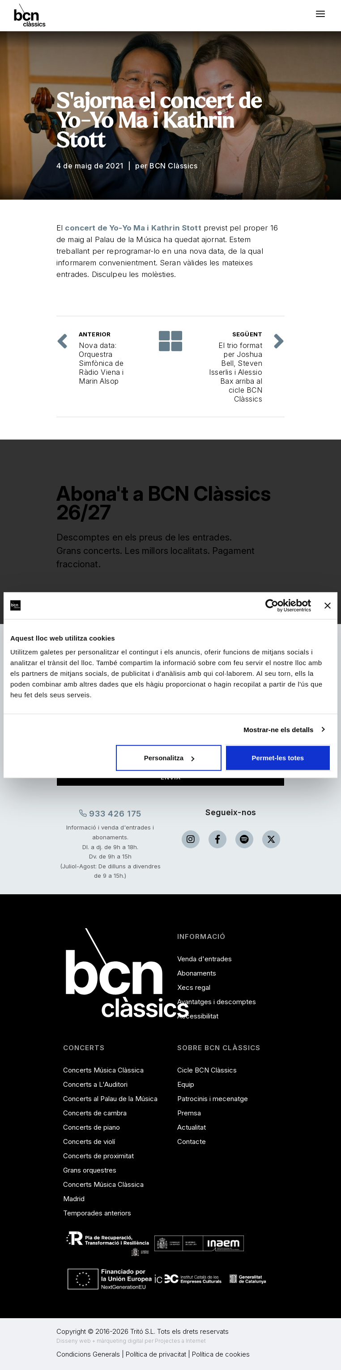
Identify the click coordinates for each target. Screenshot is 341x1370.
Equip (185, 1084)
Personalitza (169, 758)
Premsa (189, 1113)
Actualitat (191, 1127)
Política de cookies (221, 1354)
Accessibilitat (197, 1016)
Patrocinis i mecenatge (212, 1098)
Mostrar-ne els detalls (278, 729)
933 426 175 (110, 813)
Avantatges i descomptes (216, 1001)
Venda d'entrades (204, 959)
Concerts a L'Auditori (95, 1084)
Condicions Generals (88, 1354)
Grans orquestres (89, 1170)
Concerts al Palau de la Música (110, 1098)
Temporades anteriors (97, 1213)
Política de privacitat (156, 1354)
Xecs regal (193, 987)
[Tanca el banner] (327, 605)
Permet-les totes (278, 758)
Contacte (191, 1141)
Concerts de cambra (95, 1113)
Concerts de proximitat (98, 1156)
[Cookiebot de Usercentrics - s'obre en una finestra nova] (272, 605)
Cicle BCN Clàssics (207, 1070)
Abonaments (196, 973)
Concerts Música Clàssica (103, 1070)
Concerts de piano (91, 1127)
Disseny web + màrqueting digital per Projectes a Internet (131, 1340)
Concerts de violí (89, 1141)
